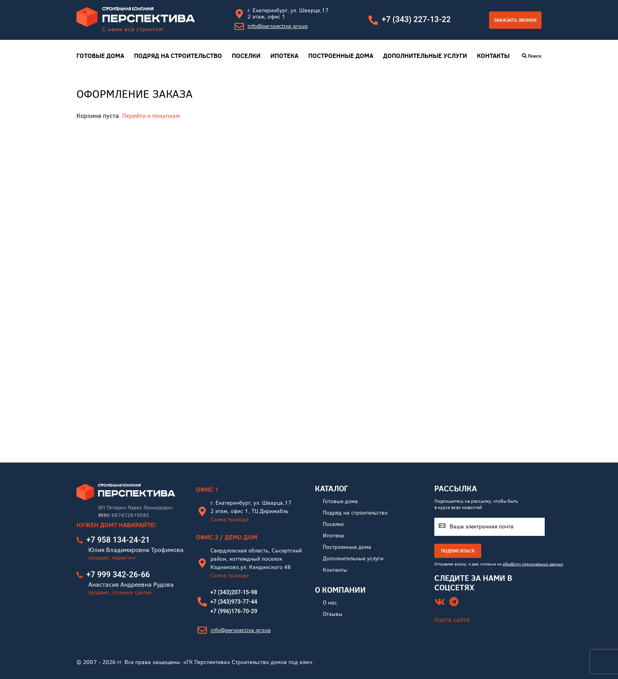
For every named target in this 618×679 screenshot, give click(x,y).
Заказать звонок (515, 20)
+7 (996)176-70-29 (233, 611)
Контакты (493, 56)
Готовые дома (100, 56)
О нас (330, 602)
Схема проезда (229, 519)
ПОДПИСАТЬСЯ (458, 550)
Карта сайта (452, 620)
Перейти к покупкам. (151, 116)
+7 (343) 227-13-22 (416, 19)
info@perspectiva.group (278, 26)
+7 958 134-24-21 (118, 540)
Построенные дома (340, 56)
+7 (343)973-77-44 (233, 602)
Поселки (246, 56)
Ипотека (284, 56)
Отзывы (333, 614)
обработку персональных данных (533, 564)
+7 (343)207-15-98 (233, 592)
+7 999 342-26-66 (118, 574)
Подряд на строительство (178, 56)
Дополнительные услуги (425, 56)
